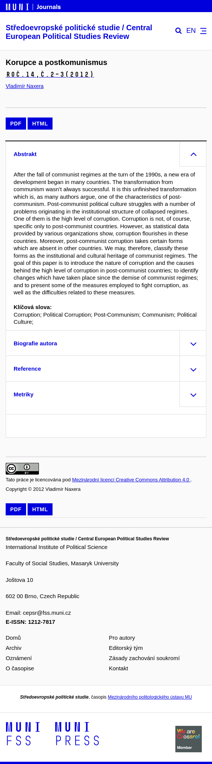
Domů (13, 637)
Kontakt (118, 668)
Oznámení (19, 658)
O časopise (20, 668)
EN (191, 30)
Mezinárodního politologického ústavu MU (150, 697)
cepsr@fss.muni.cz (47, 612)
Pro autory (122, 637)
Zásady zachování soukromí (144, 658)
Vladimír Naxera (24, 86)
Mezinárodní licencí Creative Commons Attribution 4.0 (131, 480)
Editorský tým (126, 648)
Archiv (14, 648)
